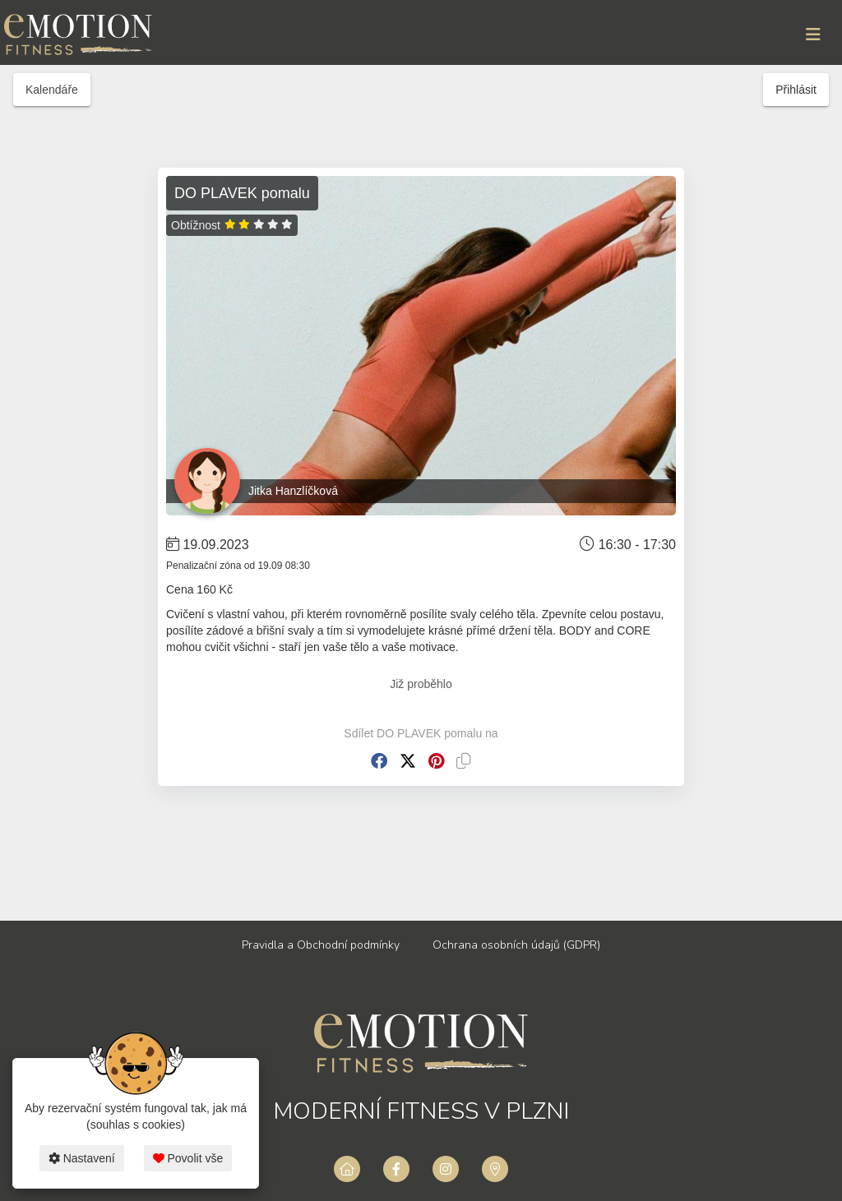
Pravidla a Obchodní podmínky (321, 945)
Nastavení (82, 1158)
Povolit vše (188, 1158)
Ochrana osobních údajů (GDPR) (516, 945)
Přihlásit (796, 89)
